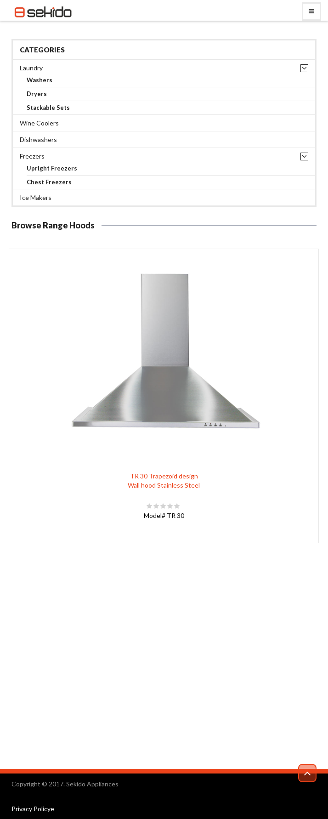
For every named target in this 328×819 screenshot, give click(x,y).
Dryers (37, 94)
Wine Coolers (39, 122)
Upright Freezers (52, 168)
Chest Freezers (49, 182)
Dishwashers (38, 139)
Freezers (32, 156)
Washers (39, 80)
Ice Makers (35, 197)
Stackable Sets (48, 107)
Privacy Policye (32, 809)
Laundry (31, 67)
